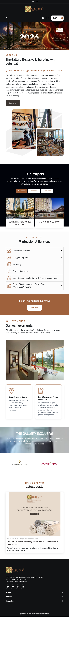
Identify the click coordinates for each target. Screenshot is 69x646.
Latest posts (34, 487)
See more (12, 103)
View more (35, 308)
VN (33, 2)
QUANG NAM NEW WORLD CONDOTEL (20, 223)
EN (37, 2)
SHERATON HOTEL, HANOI (49, 222)
